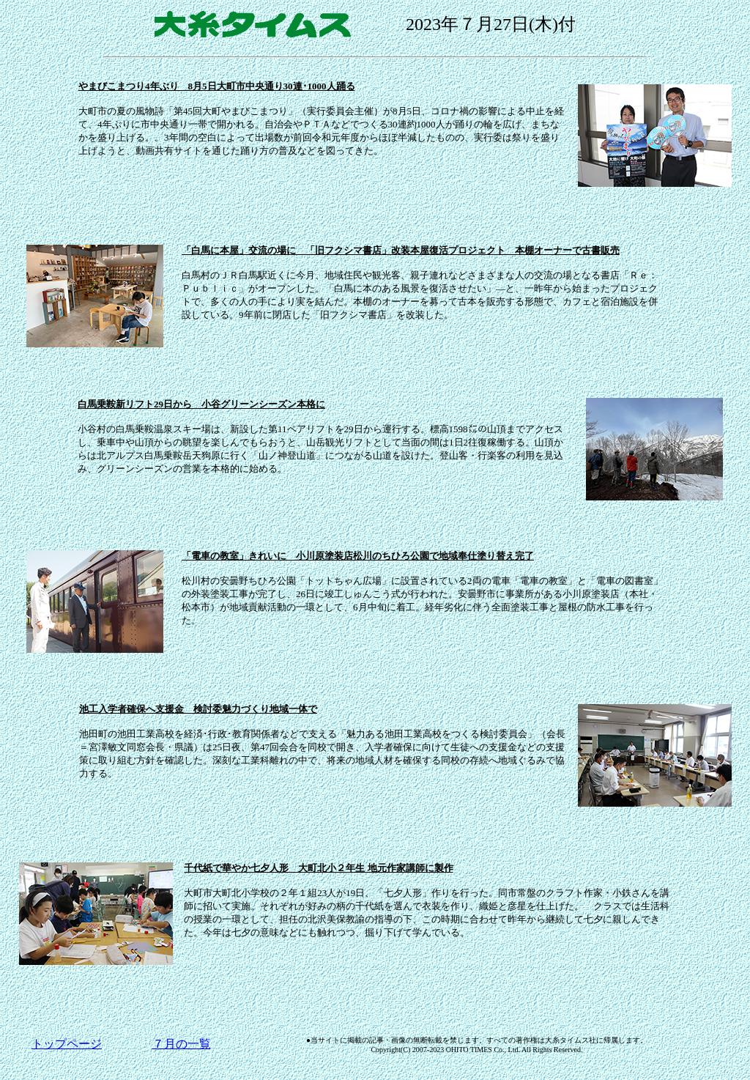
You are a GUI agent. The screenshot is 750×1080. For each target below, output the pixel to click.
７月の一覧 (181, 1044)
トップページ (66, 1044)
